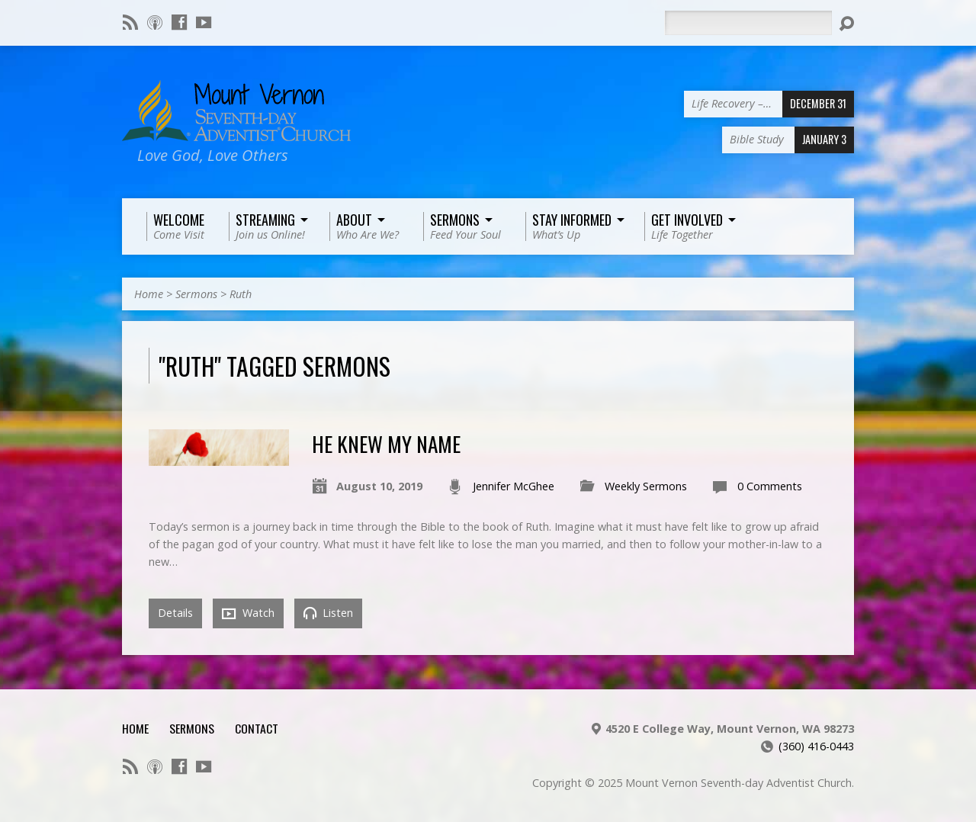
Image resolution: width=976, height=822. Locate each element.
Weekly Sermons (646, 486)
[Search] (748, 23)
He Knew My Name (386, 443)
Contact (256, 728)
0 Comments (769, 486)
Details (175, 612)
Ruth (241, 294)
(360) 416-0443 (816, 746)
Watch (248, 613)
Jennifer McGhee (513, 486)
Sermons (196, 294)
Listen (328, 612)
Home (148, 294)
